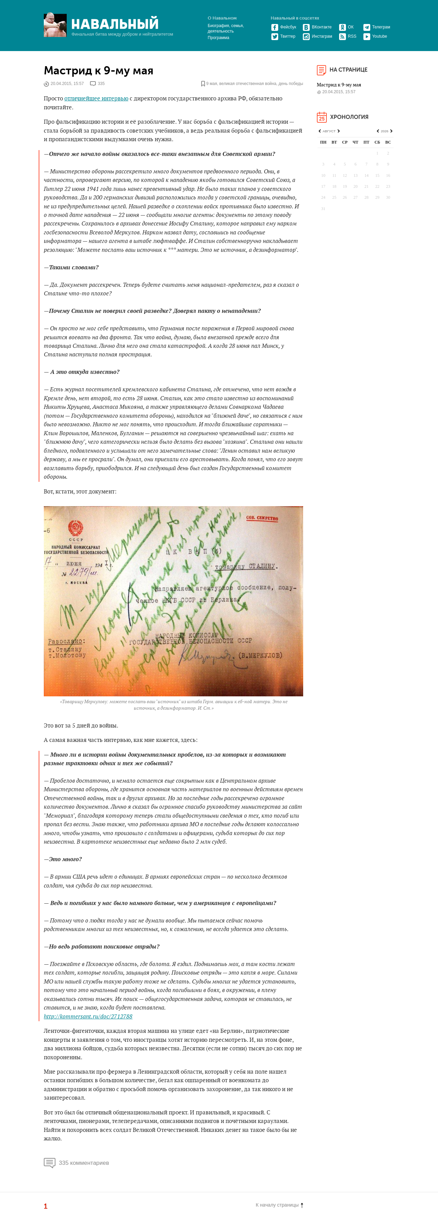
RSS (348, 36)
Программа (218, 37)
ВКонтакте (317, 27)
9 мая (211, 84)
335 (101, 84)
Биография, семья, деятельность (226, 28)
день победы (291, 84)
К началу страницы (279, 1205)
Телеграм (376, 27)
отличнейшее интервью (96, 98)
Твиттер (283, 36)
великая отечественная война (247, 84)
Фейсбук (283, 27)
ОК (346, 27)
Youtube (375, 36)
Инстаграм (317, 36)
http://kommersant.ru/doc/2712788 (88, 1016)
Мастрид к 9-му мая (98, 70)
